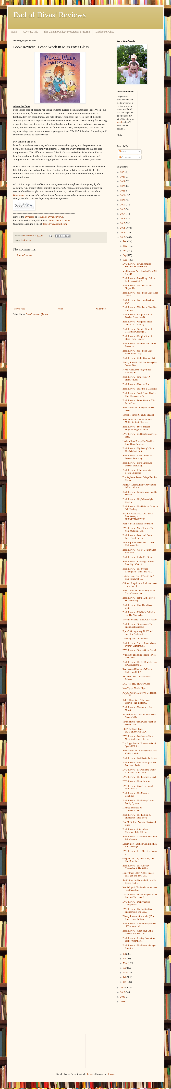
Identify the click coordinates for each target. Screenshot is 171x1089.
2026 (123, 172)
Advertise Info (30, 31)
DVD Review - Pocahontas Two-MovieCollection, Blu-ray (137, 737)
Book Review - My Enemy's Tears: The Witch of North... (138, 449)
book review (26, 240)
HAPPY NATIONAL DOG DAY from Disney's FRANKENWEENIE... (137, 516)
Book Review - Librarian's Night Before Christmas (137, 471)
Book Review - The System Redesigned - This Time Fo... (137, 570)
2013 (123, 232)
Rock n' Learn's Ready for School (137, 523)
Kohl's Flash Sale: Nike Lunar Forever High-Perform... (136, 701)
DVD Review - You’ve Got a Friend (139, 650)
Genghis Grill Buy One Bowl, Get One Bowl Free (138, 860)
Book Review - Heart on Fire (135, 384)
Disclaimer (18, 194)
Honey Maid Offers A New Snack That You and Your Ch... (138, 874)
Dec (125, 241)
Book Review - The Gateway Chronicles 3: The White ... (136, 867)
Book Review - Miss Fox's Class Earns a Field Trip (137, 352)
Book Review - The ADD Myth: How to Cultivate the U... (139, 663)
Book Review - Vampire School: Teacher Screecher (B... (137, 316)
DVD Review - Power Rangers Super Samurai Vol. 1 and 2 (139, 896)
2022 (123, 190)
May (125, 963)
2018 (123, 209)
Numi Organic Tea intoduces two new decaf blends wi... (139, 888)
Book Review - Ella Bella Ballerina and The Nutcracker (138, 613)
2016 (123, 218)
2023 (123, 186)
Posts (122, 151)
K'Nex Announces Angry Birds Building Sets (136, 371)
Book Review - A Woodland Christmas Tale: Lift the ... (135, 830)
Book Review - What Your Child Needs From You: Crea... (137, 932)
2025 (123, 177)
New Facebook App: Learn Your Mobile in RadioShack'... (137, 421)
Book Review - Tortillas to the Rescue (140, 758)
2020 (123, 200)
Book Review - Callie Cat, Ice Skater (139, 358)
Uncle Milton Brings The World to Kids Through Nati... (138, 442)
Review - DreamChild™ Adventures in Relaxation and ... (139, 486)
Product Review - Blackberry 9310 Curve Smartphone (138, 592)
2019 (123, 204)
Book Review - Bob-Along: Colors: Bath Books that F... (138, 279)
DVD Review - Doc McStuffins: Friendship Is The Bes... (137, 910)
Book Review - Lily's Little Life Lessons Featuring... (137, 457)
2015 (123, 223)
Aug (125, 260)
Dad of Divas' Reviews (49, 14)
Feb (125, 977)
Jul (124, 954)
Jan (125, 982)
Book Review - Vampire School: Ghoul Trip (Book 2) (137, 323)
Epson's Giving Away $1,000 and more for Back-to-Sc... (137, 632)
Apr (125, 968)
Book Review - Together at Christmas (139, 389)
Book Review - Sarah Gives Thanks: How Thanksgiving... (139, 394)
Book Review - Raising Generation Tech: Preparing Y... (138, 939)
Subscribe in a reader (59, 220)
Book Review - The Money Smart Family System (138, 802)
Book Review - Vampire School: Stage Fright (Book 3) (137, 337)
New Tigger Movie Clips (134, 688)
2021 (123, 195)
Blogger (110, 1074)
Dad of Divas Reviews (51, 216)
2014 (123, 228)
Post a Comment (25, 255)
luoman (90, 1074)
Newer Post (19, 309)
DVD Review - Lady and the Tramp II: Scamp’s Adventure (139, 771)
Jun (125, 958)
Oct (125, 250)
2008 (123, 1001)
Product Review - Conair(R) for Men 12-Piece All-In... (139, 752)
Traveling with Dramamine (134, 638)
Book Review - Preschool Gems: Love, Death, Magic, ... (137, 536)
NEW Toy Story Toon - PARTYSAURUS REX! (134, 730)
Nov (125, 246)
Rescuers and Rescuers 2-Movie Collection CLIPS (137, 670)
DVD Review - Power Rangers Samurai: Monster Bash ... (136, 265)
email (119, 122)
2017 (123, 214)
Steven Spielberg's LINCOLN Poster (139, 619)
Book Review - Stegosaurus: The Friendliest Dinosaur (137, 625)
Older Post (101, 309)
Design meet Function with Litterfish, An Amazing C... (139, 845)
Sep (125, 255)
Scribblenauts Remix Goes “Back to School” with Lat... (139, 723)
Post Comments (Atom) (37, 314)
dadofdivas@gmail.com (55, 223)
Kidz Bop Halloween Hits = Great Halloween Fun (138, 544)
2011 (122, 987)
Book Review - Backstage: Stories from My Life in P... (138, 563)
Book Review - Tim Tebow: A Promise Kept (136, 378)
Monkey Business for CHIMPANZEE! (132, 809)
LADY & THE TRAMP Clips (136, 684)
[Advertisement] (60, 282)
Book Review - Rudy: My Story (137, 557)
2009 (123, 997)
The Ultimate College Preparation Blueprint (67, 31)
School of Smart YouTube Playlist (138, 415)
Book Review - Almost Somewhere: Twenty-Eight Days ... (139, 644)
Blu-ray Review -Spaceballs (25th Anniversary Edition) (138, 917)
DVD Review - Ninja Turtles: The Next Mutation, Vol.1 (138, 529)
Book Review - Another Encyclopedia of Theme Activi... (140, 925)
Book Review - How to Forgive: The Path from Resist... (139, 764)
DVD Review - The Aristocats (136, 781)
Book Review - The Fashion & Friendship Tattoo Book (136, 816)
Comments (125, 157)
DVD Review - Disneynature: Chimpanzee (136, 903)
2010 (123, 992)
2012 (123, 237)
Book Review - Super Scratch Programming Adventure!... (136, 428)
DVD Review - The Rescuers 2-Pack (139, 777)
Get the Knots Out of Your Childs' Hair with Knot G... (138, 577)
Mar (125, 972)
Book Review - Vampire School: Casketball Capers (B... (137, 330)
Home (14, 31)
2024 (123, 181)
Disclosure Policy (105, 31)
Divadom (29, 216)
